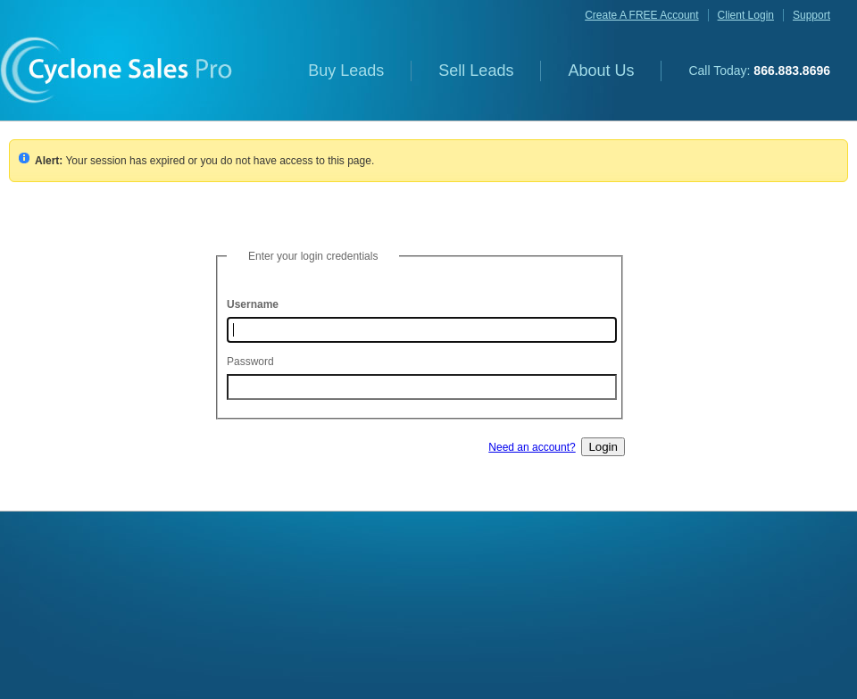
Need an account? (531, 447)
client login (746, 15)
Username (253, 304)
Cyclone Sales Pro (116, 70)
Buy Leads (346, 70)
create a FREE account (641, 15)
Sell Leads (475, 70)
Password (250, 361)
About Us (601, 70)
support (811, 15)
